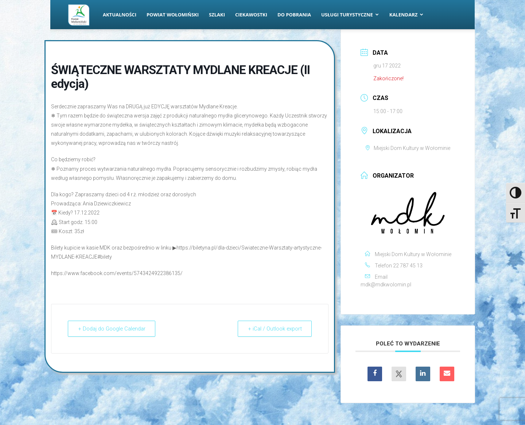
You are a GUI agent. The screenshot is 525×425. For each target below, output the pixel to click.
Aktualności (119, 14)
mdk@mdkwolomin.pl (386, 284)
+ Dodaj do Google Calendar (113, 328)
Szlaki (217, 14)
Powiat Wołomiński (173, 14)
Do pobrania (294, 14)
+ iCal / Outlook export (273, 328)
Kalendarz (406, 14)
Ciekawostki (251, 14)
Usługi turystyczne (350, 14)
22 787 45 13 (408, 265)
